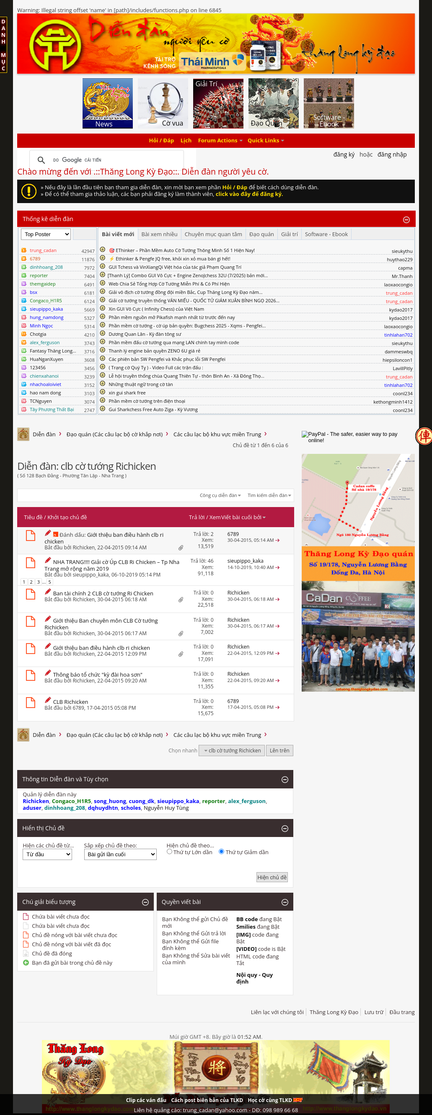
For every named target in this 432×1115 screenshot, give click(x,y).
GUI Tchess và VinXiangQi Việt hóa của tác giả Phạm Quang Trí (175, 267)
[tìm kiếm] (105, 160)
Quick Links (263, 140)
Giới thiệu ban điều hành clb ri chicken (103, 538)
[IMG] (243, 934)
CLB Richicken (70, 702)
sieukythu (402, 251)
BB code (247, 919)
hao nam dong (45, 392)
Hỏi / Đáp (161, 140)
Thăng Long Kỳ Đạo (334, 1012)
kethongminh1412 (393, 402)
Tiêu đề (33, 517)
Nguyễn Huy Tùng (166, 807)
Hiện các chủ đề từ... (48, 845)
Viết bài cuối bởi (243, 517)
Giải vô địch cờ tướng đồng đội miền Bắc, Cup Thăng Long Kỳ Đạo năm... (186, 292)
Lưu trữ (374, 1012)
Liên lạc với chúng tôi (277, 1012)
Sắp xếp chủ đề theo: (110, 845)
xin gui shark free (127, 392)
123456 (38, 367)
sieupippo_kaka (90, 574)
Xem (215, 517)
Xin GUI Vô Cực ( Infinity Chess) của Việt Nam (156, 309)
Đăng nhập (392, 154)
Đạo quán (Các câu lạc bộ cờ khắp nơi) (115, 434)
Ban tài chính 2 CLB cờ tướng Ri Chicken (103, 593)
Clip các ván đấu (146, 1100)
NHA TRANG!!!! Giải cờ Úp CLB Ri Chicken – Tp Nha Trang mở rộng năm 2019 (111, 565)
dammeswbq (399, 351)
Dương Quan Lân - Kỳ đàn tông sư (145, 334)
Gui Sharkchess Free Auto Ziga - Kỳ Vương (153, 409)
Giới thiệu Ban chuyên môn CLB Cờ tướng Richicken (101, 624)
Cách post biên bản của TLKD (207, 1100)
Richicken (83, 547)
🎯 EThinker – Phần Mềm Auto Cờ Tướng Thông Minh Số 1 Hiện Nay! (182, 250)
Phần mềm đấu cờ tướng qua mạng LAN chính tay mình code (174, 342)
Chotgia (38, 334)
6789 (78, 707)
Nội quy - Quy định (254, 978)
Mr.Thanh (402, 276)
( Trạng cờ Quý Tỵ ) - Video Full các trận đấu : (156, 367)
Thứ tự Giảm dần (244, 852)
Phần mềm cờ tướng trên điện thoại (147, 401)
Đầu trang (402, 1012)
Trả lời (197, 517)
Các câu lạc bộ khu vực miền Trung (217, 434)
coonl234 (403, 393)
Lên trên (280, 750)
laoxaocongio (398, 284)
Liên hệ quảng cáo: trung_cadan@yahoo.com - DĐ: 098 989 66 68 (216, 1110)
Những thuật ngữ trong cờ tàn (141, 384)
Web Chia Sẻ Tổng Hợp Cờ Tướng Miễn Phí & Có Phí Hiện (169, 284)
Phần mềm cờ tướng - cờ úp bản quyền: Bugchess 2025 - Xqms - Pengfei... (187, 325)
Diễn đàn (44, 434)
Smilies (246, 926)
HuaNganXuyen (46, 359)
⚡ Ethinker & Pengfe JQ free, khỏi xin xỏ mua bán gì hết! (169, 258)
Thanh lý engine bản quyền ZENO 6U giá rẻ (155, 351)
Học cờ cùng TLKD (275, 1100)
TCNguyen (41, 401)
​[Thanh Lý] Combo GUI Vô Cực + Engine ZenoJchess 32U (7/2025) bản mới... (188, 275)
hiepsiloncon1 (398, 360)
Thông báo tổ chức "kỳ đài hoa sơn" (97, 674)
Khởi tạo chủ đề (67, 517)
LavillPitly (402, 368)
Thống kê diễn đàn (48, 219)
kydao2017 (401, 309)
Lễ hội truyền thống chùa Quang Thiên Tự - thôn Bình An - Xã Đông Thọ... (186, 376)
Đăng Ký (344, 154)
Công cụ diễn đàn (218, 495)
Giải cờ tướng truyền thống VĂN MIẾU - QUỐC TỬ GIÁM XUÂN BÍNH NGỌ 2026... (194, 300)
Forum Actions (218, 140)
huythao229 (399, 259)
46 (211, 560)
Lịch (186, 140)
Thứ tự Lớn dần (189, 852)
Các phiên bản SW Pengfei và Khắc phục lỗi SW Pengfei (167, 359)
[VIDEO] (246, 949)
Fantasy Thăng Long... (53, 351)
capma (405, 268)
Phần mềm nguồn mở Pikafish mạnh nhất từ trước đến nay (172, 317)
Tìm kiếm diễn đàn (267, 495)
